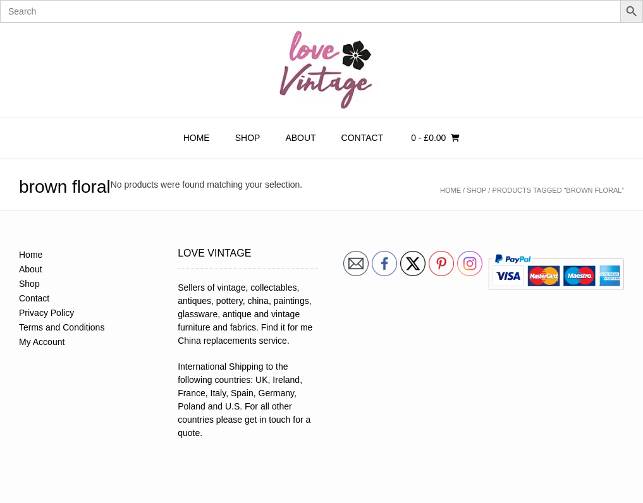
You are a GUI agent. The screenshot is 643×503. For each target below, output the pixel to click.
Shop (247, 138)
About (300, 138)
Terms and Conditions (61, 327)
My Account (41, 342)
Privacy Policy (46, 313)
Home (196, 138)
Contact (362, 138)
